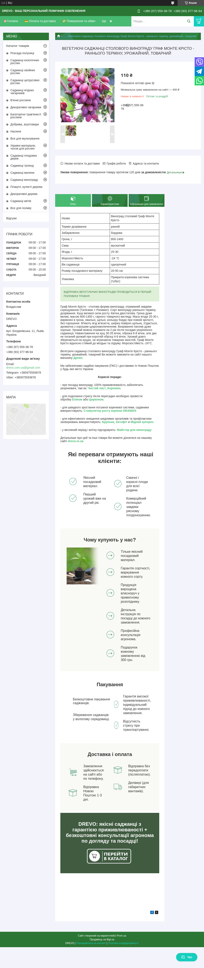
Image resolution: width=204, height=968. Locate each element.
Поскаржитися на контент (91, 943)
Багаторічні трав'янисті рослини (25, 116)
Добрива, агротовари (24, 124)
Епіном (77, 399)
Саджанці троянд (22, 165)
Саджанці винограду (24, 179)
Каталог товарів (17, 45)
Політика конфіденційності (123, 943)
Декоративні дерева (23, 194)
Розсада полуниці (22, 53)
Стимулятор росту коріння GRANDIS (110, 410)
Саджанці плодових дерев (23, 157)
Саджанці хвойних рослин (22, 72)
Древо (77, 357)
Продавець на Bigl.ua (102, 939)
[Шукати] (189, 21)
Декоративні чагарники (25, 107)
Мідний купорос (142, 422)
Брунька (108, 422)
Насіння (15, 131)
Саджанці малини (22, 172)
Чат (186, 957)
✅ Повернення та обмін (78, 21)
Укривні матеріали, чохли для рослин (23, 147)
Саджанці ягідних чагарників (22, 92)
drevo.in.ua (75, 441)
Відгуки (11, 218)
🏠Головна (10, 21)
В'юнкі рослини (20, 100)
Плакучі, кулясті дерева (26, 186)
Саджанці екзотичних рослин (24, 62)
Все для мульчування (24, 138)
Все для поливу (20, 208)
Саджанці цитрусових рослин (25, 82)
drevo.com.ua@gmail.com (23, 367)
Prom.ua (121, 935)
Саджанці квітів (20, 201)
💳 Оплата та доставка (40, 21)
